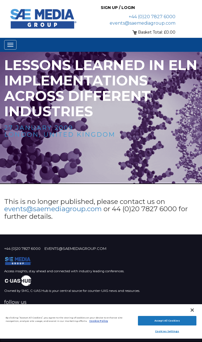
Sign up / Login (118, 7)
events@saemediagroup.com (142, 23)
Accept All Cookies (167, 320)
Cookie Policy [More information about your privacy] (98, 321)
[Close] (192, 310)
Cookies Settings (167, 331)
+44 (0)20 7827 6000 (152, 16)
